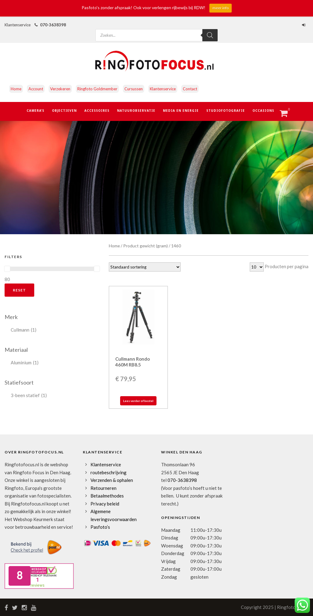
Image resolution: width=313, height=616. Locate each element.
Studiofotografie (225, 110)
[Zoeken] (210, 35)
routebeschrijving (108, 472)
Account (35, 88)
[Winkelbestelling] (145, 267)
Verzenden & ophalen (111, 480)
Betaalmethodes (107, 495)
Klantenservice (163, 88)
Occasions (263, 110)
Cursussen (133, 88)
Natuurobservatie (136, 110)
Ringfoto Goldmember (97, 88)
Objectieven (64, 110)
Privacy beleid (104, 503)
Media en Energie (181, 110)
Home (16, 88)
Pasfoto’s (100, 527)
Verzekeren (60, 88)
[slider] (7, 269)
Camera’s (35, 110)
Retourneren (103, 488)
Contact (190, 88)
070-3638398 (53, 24)
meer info (220, 8)
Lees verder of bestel (138, 401)
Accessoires (96, 110)
